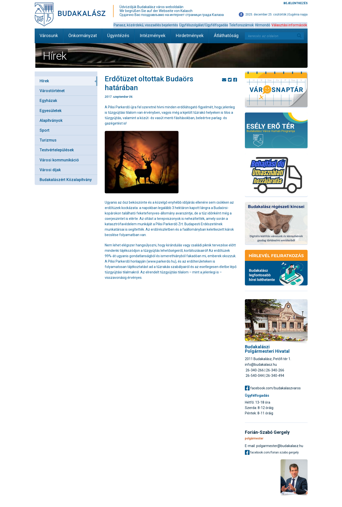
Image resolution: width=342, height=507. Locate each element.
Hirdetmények (190, 35)
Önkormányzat (82, 35)
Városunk (49, 35)
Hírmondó (262, 25)
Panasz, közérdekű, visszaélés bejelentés (146, 25)
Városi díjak (50, 170)
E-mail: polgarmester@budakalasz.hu (274, 446)
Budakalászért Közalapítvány (66, 179)
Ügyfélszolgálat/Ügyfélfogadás (203, 25)
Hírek (44, 81)
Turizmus (48, 140)
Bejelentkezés (295, 3)
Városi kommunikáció (59, 160)
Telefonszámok (241, 25)
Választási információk (289, 25)
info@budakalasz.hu (261, 364)
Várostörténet (52, 90)
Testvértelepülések (57, 150)
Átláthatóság (226, 35)
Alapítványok (51, 120)
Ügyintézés (118, 35)
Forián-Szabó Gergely (267, 432)
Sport (44, 130)
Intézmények (152, 35)
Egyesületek (50, 110)
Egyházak (48, 100)
